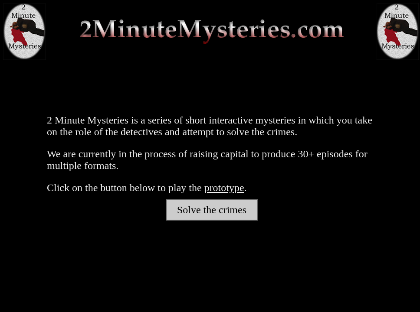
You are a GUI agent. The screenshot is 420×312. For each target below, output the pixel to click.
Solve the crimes (211, 209)
